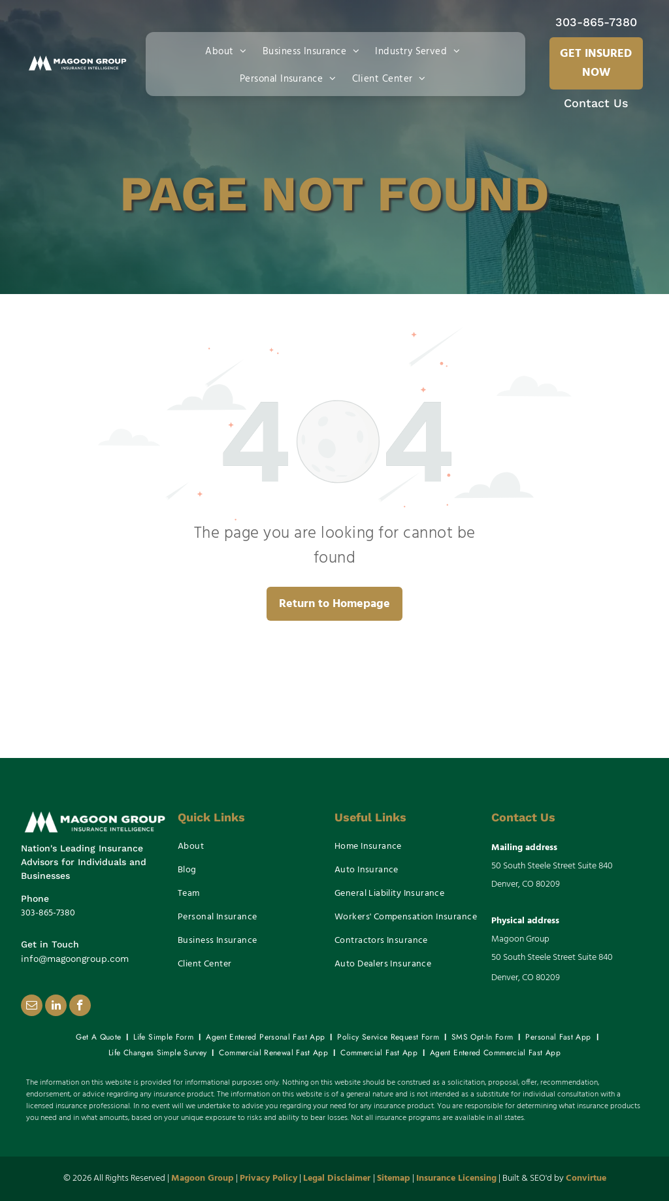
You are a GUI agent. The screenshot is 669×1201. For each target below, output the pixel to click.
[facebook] (80, 1007)
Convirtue (586, 1178)
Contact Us (596, 103)
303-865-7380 (596, 22)
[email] (31, 1007)
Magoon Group (202, 1178)
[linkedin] (56, 1007)
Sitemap (393, 1178)
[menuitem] (228, 50)
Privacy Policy (268, 1178)
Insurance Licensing (456, 1178)
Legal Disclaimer (336, 1178)
